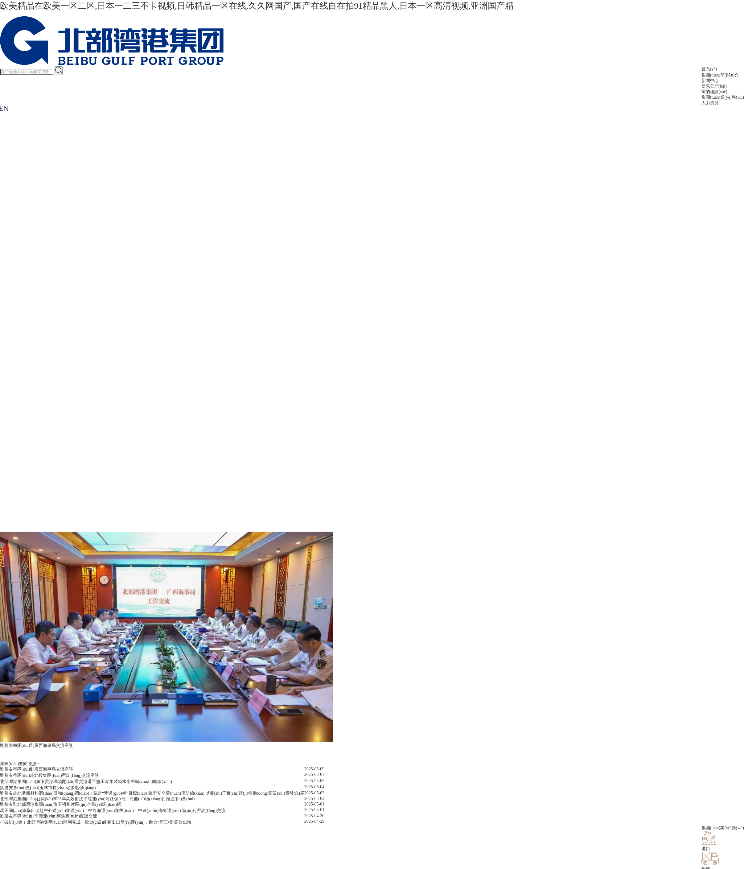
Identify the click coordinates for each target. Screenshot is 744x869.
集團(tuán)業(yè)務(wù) (722, 97)
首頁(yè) (709, 69)
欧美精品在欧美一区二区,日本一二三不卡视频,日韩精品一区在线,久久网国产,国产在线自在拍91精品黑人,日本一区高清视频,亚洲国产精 (257, 5)
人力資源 (710, 103)
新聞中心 (710, 80)
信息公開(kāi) (714, 86)
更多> (34, 763)
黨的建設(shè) (714, 91)
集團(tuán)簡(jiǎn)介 (720, 75)
